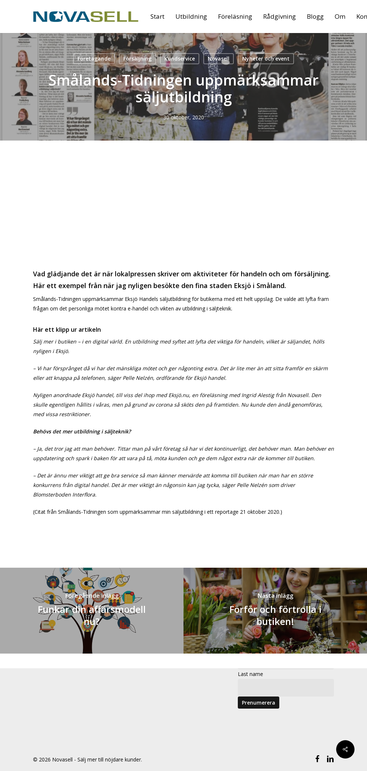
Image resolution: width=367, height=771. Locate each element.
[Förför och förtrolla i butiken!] (275, 611)
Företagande (93, 58)
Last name (250, 673)
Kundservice (179, 58)
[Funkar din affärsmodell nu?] (92, 611)
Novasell (218, 58)
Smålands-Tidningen (82, 511)
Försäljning (137, 58)
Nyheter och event (266, 58)
